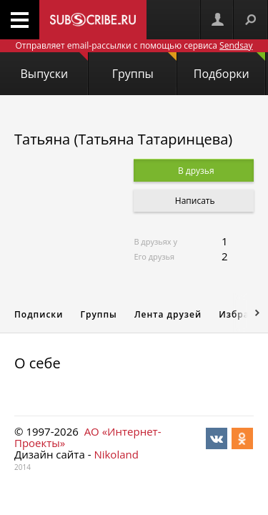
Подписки (38, 314)
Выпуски (54, 67)
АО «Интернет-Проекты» (87, 437)
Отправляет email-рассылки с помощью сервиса (133, 45)
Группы (144, 67)
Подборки (229, 67)
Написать (194, 201)
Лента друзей (168, 314)
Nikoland (116, 454)
